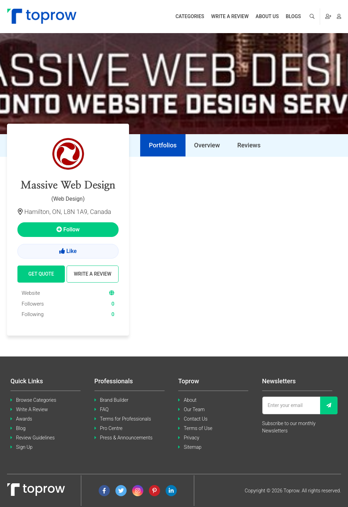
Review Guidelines (35, 437)
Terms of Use (198, 428)
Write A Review (32, 409)
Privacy (191, 437)
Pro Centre (111, 428)
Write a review (230, 16)
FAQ (104, 409)
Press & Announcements (126, 437)
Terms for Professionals (125, 419)
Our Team (194, 409)
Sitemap (193, 447)
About (190, 400)
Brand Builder (114, 400)
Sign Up (24, 447)
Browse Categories (36, 400)
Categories (189, 16)
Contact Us (195, 419)
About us (267, 16)
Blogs (293, 16)
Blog (20, 428)
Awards (24, 419)
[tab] (163, 145)
